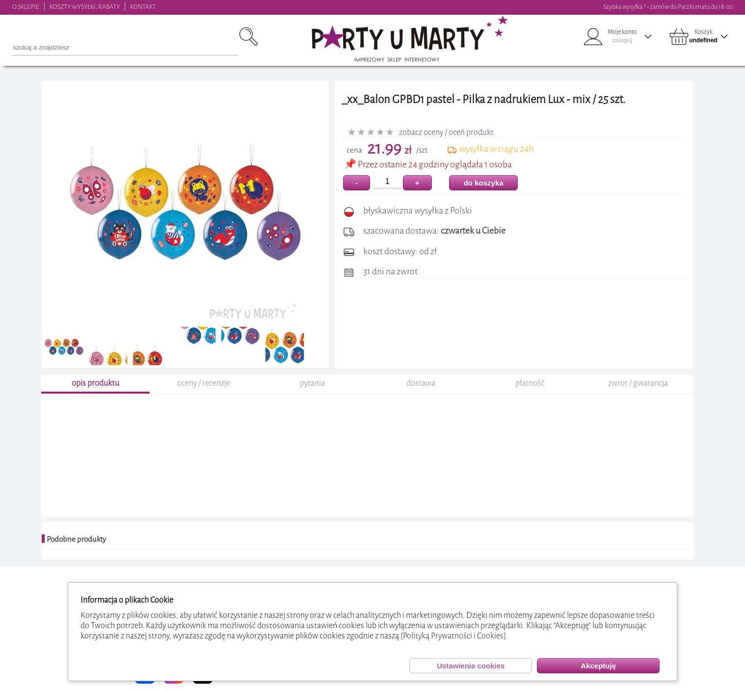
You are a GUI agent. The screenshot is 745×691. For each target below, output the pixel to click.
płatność (529, 383)
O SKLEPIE (25, 6)
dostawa (420, 383)
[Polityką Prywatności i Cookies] (453, 636)
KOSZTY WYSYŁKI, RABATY (85, 6)
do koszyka (484, 183)
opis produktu (95, 383)
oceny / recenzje (203, 383)
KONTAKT (143, 6)
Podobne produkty (76, 539)
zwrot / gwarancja (638, 383)
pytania (312, 383)
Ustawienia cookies (471, 666)
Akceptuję (598, 666)
